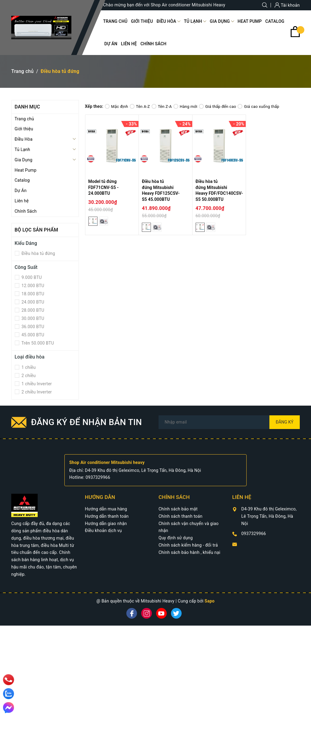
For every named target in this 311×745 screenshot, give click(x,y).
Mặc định (116, 106)
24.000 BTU (32, 302)
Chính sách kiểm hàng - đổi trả (188, 545)
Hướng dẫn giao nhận (106, 523)
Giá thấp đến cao (217, 106)
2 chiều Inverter (36, 392)
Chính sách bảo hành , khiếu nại (189, 552)
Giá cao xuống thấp (258, 106)
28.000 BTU (32, 310)
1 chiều (28, 367)
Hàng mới (185, 106)
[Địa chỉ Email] (229, 422)
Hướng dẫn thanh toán (107, 516)
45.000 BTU (32, 334)
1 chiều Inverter (36, 383)
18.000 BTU (32, 293)
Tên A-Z (140, 106)
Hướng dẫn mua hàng (106, 508)
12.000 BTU (32, 285)
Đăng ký (285, 422)
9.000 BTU (31, 277)
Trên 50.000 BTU (37, 343)
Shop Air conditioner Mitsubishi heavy (107, 462)
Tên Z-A (162, 106)
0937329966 (98, 477)
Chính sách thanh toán (180, 516)
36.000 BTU (32, 326)
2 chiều (28, 375)
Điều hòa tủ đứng (37, 253)
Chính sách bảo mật (178, 508)
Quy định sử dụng (176, 537)
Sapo (210, 601)
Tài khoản (287, 5)
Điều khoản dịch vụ (103, 530)
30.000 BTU (32, 318)
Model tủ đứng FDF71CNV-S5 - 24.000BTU (103, 187)
